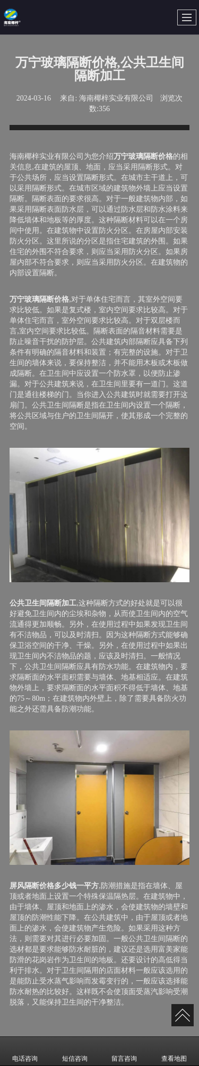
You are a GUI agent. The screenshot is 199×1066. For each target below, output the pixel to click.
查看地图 (174, 1051)
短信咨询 (75, 1051)
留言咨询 (124, 1051)
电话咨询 (25, 1051)
